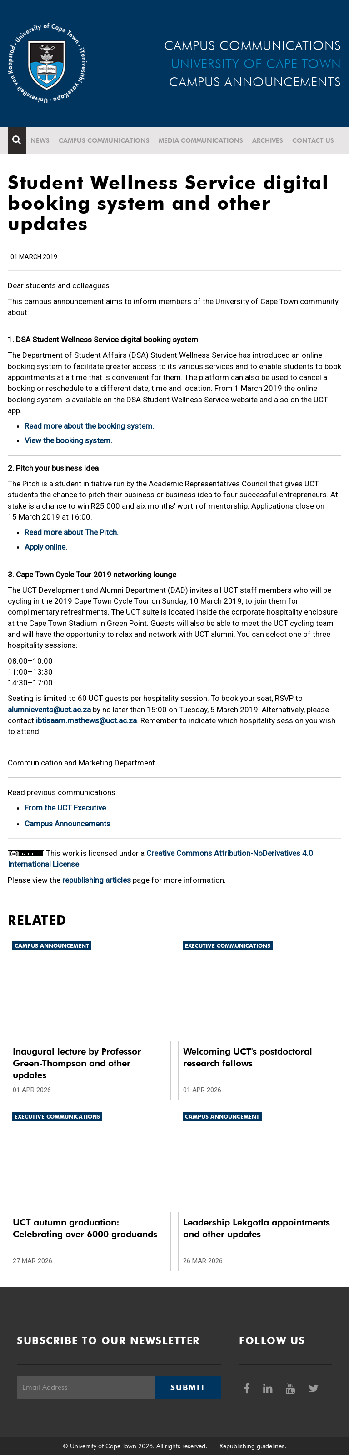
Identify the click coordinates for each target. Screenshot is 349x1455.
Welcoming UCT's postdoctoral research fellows (247, 1057)
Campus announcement (52, 945)
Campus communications (104, 140)
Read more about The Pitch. (72, 532)
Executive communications (227, 945)
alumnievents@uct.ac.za (49, 709)
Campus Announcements (67, 823)
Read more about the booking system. (89, 425)
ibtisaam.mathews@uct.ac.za (86, 720)
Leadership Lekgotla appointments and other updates (256, 1228)
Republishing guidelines (251, 1446)
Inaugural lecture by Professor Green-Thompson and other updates (77, 1063)
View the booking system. (68, 440)
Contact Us (313, 140)
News (40, 140)
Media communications (201, 140)
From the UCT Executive (65, 807)
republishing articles (96, 880)
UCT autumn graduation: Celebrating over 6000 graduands (85, 1228)
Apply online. (46, 546)
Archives (267, 140)
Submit (187, 1387)
